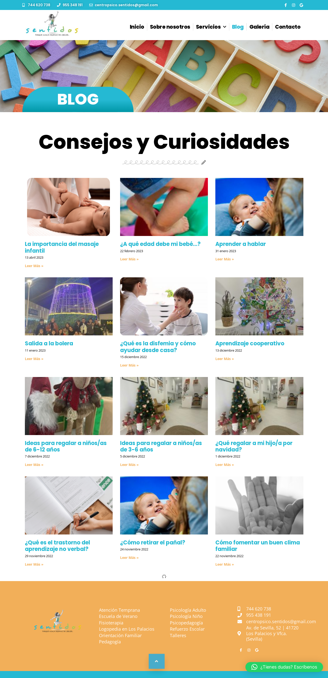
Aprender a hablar (240, 244)
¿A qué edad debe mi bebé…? (160, 244)
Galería (259, 26)
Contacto (287, 26)
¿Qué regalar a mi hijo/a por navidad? (253, 446)
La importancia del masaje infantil (62, 247)
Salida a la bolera (49, 343)
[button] (284, 667)
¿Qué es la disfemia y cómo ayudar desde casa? (158, 347)
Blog (238, 26)
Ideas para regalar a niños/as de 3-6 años (161, 446)
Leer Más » (34, 265)
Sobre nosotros (170, 26)
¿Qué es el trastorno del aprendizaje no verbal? (57, 546)
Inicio (137, 26)
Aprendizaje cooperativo (249, 343)
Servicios (211, 27)
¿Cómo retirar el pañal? (152, 542)
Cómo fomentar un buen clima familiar (257, 546)
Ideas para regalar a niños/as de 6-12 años (66, 446)
